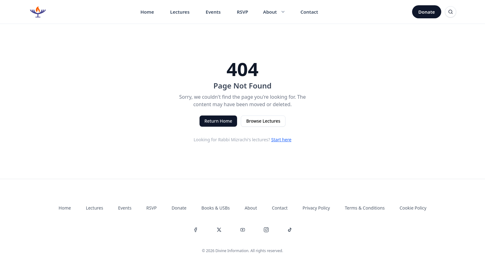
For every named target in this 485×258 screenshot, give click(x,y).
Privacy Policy (316, 208)
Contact (309, 12)
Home (147, 12)
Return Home (218, 121)
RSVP (242, 12)
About (251, 208)
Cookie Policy (413, 208)
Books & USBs (215, 208)
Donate (426, 12)
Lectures (180, 12)
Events (213, 12)
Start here (281, 140)
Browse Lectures (263, 121)
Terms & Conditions (365, 208)
